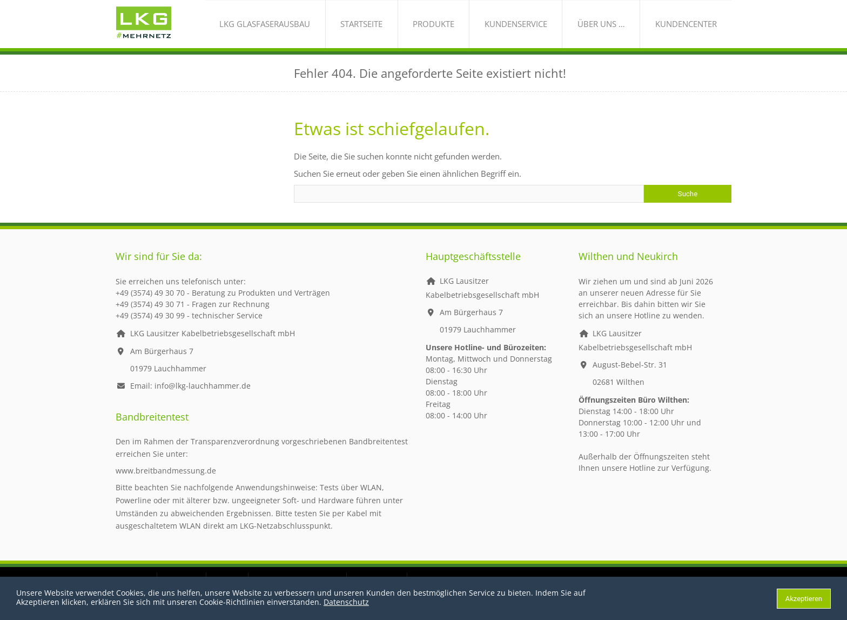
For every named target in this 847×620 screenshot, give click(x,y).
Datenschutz (346, 602)
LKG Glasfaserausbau (343, 29)
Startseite (425, 29)
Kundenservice (551, 29)
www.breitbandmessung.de (166, 481)
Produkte (483, 29)
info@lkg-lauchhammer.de (202, 396)
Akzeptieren (803, 599)
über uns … (622, 29)
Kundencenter (692, 29)
